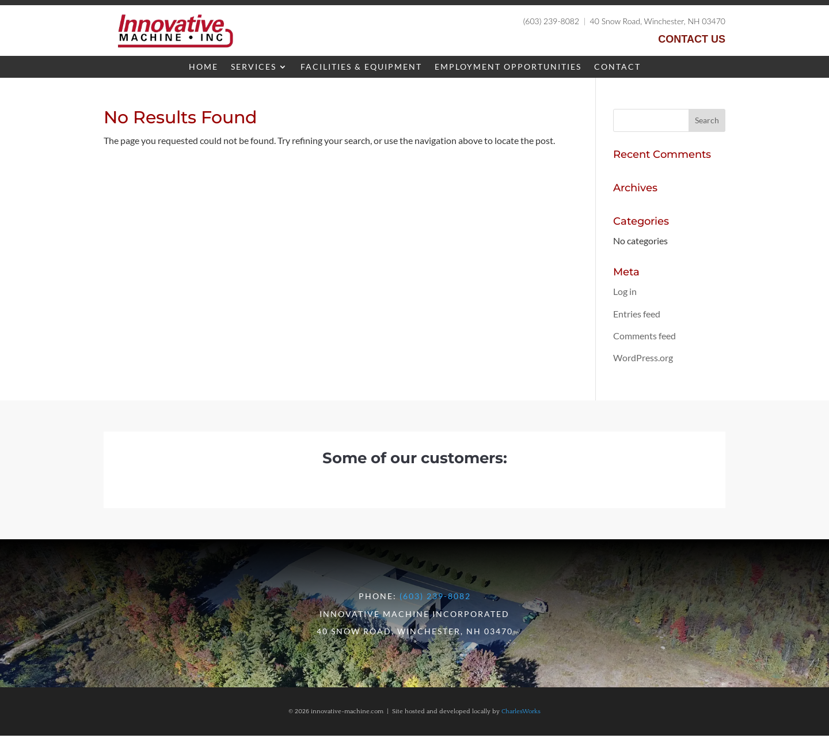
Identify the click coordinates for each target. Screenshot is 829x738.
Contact (617, 67)
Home (203, 67)
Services (253, 67)
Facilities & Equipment (361, 67)
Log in (625, 293)
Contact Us (691, 39)
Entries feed (636, 316)
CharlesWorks (521, 713)
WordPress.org (643, 359)
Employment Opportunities (508, 67)
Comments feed (644, 337)
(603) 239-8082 (551, 21)
